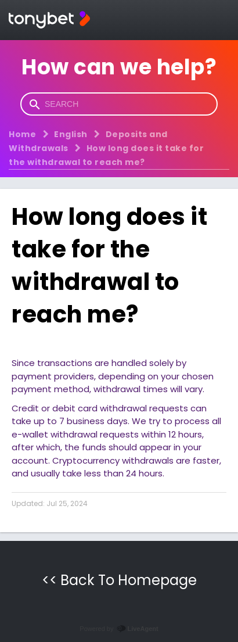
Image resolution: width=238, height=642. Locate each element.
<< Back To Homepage (119, 580)
